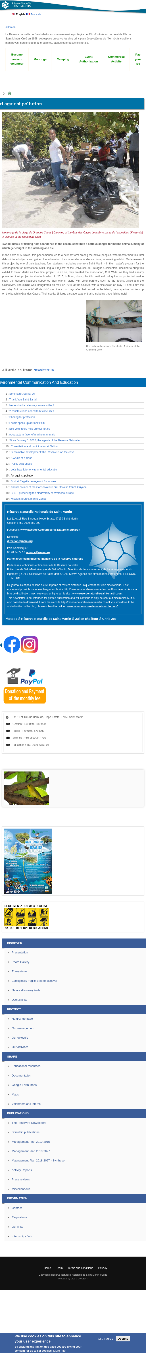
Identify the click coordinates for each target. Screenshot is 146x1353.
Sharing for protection (22, 417)
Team (59, 1268)
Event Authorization (88, 59)
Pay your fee (138, 59)
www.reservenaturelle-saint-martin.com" (92, 606)
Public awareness (21, 463)
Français (33, 14)
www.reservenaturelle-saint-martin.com (97, 593)
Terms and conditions (80, 1268)
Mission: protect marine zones (28, 498)
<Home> (10, 27)
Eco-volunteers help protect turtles (29, 428)
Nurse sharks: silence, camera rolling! (31, 405)
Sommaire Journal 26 (22, 393)
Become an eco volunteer (16, 59)
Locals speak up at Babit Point (27, 423)
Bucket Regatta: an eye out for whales (33, 481)
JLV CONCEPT (79, 1278)
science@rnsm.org (38, 552)
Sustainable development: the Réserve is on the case (42, 452)
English (18, 14)
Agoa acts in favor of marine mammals (32, 434)
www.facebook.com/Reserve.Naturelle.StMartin (50, 529)
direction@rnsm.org (20, 541)
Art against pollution (22, 475)
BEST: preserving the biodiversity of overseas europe (42, 493)
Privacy (102, 1268)
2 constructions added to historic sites (31, 411)
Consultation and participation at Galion (34, 446)
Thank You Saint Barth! (23, 399)
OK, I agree (105, 1338)
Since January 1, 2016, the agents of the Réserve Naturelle (44, 440)
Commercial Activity (116, 59)
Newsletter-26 (44, 370)
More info (59, 1350)
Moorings (39, 59)
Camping (63, 59)
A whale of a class (21, 458)
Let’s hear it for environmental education (34, 469)
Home (9, 93)
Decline (123, 1338)
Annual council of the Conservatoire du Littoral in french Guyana (49, 487)
